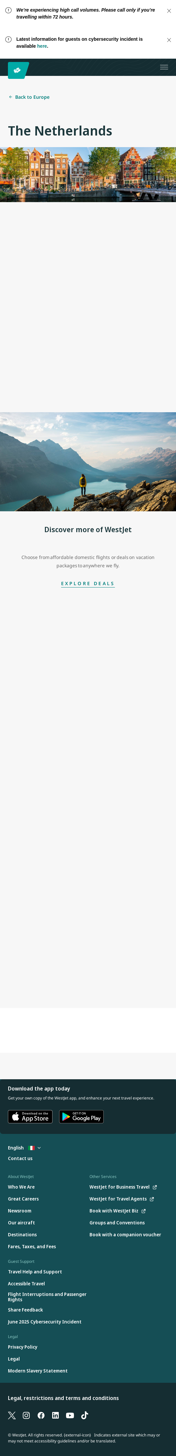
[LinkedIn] (55, 1415)
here (42, 46)
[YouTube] (70, 1415)
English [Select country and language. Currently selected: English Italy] (24, 1148)
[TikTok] (84, 1415)
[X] (12, 1415)
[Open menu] (164, 67)
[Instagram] (26, 1415)
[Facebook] (41, 1415)
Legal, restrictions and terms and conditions (63, 1398)
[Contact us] (20, 1158)
